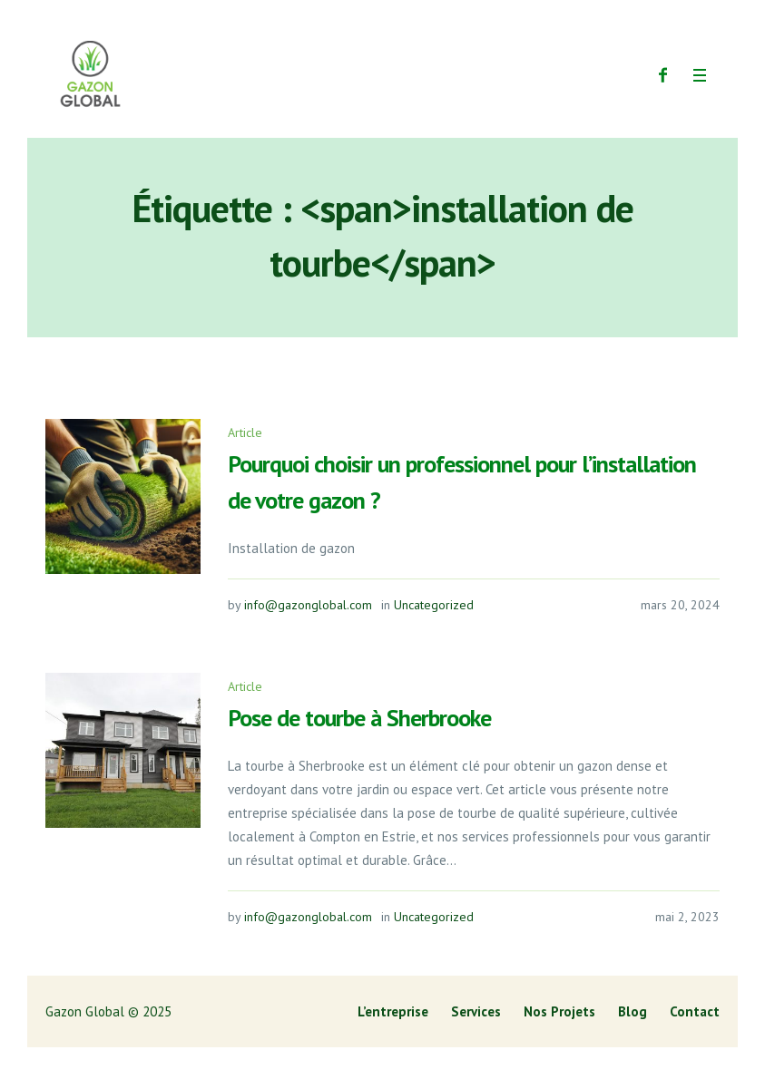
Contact (695, 1011)
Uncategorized (434, 605)
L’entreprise (393, 1011)
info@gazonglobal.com (308, 605)
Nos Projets (559, 1011)
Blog (632, 1011)
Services (476, 1011)
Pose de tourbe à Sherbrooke (359, 718)
